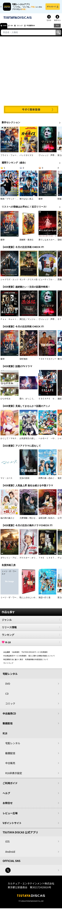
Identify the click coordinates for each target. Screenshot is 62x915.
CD (15, 28)
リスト (48, 22)
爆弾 (40, 201)
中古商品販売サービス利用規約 (14, 658)
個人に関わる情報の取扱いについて (41, 658)
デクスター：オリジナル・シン (33, 560)
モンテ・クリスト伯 (28, 281)
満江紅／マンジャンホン (30, 321)
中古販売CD (40, 28)
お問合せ (8, 805)
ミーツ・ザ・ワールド (10, 599)
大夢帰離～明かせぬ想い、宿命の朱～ (36, 520)
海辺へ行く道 (44, 599)
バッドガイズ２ (26, 157)
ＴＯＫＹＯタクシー (47, 361)
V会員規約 (16, 654)
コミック (26, 28)
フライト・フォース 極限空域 (14, 157)
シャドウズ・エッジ (9, 281)
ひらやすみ (5, 401)
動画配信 (8, 725)
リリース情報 (31, 629)
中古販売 (10, 765)
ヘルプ (6, 795)
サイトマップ (8, 665)
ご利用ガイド (10, 785)
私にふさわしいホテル (29, 599)
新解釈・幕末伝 (26, 242)
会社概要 (6, 654)
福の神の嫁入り (7, 520)
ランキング (31, 637)
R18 (57, 28)
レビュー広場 (10, 815)
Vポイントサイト (12, 825)
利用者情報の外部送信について (36, 661)
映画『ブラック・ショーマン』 (14, 201)
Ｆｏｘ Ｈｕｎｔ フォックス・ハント (18, 321)
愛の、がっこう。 (27, 401)
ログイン (57, 22)
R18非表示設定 (13, 775)
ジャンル (31, 622)
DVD (6, 28)
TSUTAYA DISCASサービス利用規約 (34, 654)
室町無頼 (23, 361)
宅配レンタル (12, 745)
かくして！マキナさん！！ (12, 441)
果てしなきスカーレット (49, 242)
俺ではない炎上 (26, 201)
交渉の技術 (24, 480)
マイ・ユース (6, 480)
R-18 (31, 644)
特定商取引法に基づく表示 (13, 661)
